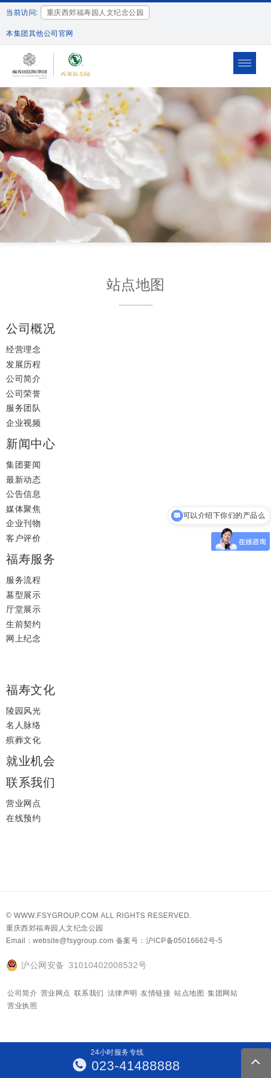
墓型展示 (23, 595)
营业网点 (23, 803)
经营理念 (23, 349)
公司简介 (23, 378)
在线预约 (23, 818)
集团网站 (222, 993)
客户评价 (23, 538)
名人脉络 (23, 725)
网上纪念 (23, 638)
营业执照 (22, 1006)
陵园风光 (23, 710)
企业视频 (23, 423)
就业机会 (30, 760)
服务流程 (23, 580)
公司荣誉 (23, 393)
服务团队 (23, 408)
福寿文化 (30, 689)
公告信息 (23, 494)
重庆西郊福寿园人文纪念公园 (54, 928)
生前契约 (23, 624)
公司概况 (30, 328)
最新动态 (23, 479)
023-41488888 (127, 1065)
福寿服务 (30, 559)
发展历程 (23, 364)
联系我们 (30, 782)
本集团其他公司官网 (40, 33)
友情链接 (155, 993)
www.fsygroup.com (56, 915)
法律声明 (123, 993)
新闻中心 (30, 443)
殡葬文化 (23, 740)
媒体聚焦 (23, 509)
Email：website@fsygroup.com (60, 940)
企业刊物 (23, 523)
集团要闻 (23, 464)
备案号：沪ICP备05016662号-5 (169, 940)
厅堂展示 (23, 609)
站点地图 (189, 993)
